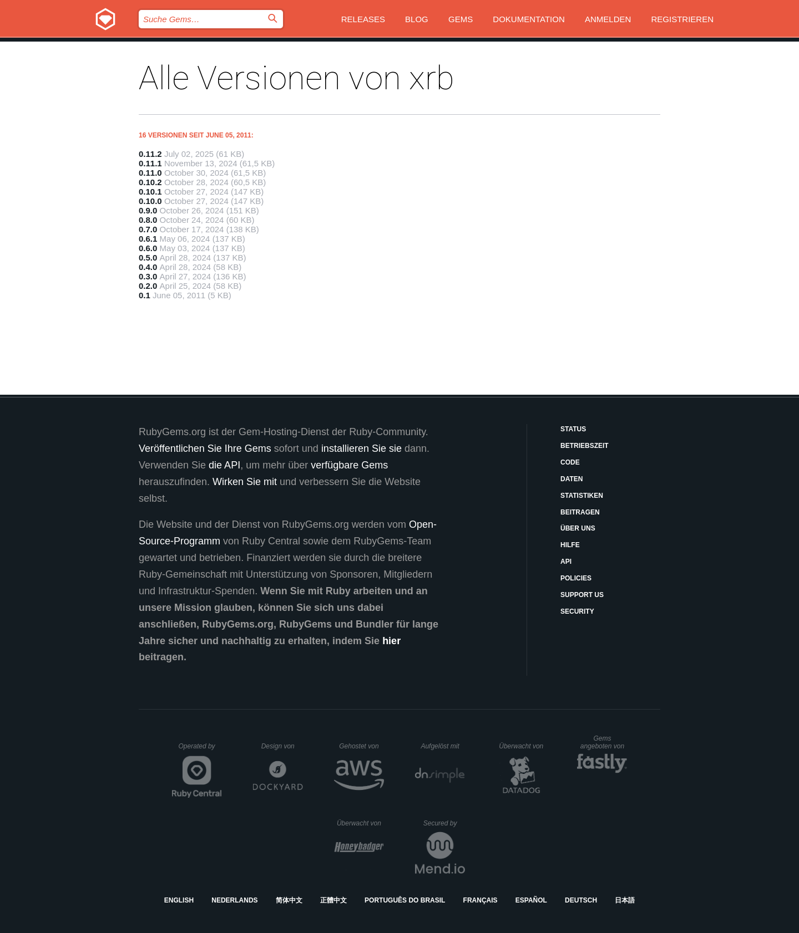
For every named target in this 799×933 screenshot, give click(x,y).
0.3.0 (148, 276)
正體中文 (333, 900)
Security (577, 611)
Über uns (577, 528)
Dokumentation (528, 19)
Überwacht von (522, 746)
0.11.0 (150, 172)
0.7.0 (148, 229)
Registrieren (682, 19)
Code (570, 462)
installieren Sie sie (361, 448)
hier (391, 640)
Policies (575, 578)
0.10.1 (150, 191)
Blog (416, 19)
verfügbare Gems (349, 465)
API (566, 561)
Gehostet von (361, 746)
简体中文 (289, 900)
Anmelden (608, 19)
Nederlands (234, 900)
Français (480, 900)
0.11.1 (150, 163)
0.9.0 (148, 210)
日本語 (625, 900)
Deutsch (581, 900)
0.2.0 (148, 285)
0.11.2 (150, 154)
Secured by (444, 823)
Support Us (582, 595)
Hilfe (570, 545)
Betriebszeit (584, 446)
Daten (571, 479)
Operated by (200, 750)
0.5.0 (148, 257)
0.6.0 (148, 248)
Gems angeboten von (604, 742)
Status (573, 429)
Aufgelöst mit (443, 746)
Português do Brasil (405, 900)
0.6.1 (148, 238)
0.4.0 (148, 267)
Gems (460, 19)
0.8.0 (148, 220)
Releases (363, 19)
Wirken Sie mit (245, 481)
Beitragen (580, 512)
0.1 (144, 295)
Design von (282, 746)
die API (224, 465)
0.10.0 (150, 201)
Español (531, 900)
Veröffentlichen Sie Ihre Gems (205, 448)
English (179, 900)
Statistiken (581, 495)
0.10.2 (150, 182)
